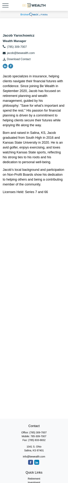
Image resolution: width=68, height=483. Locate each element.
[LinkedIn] (5, 66)
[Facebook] (10, 66)
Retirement (34, 478)
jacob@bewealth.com (21, 53)
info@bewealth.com (34, 456)
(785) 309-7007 (17, 46)
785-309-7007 (38, 436)
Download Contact (19, 59)
